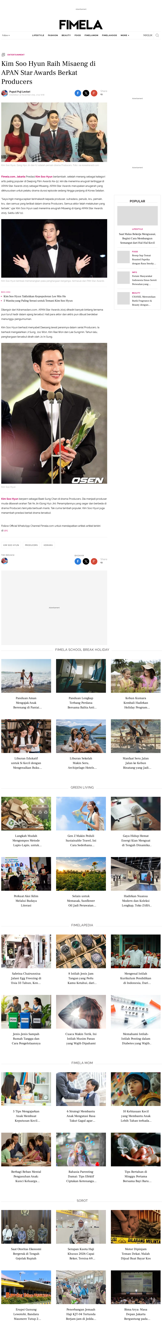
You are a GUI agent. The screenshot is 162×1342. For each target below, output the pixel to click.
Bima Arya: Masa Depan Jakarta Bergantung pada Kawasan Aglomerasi (136, 1314)
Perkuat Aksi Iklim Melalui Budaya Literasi (26, 900)
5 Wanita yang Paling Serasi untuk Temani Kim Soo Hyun (38, 301)
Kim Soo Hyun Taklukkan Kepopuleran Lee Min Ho (35, 296)
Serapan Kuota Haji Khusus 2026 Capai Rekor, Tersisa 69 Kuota (81, 1253)
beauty (66, 35)
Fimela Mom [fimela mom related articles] (82, 1063)
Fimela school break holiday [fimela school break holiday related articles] (82, 649)
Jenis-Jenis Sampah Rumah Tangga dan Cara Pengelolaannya (26, 1038)
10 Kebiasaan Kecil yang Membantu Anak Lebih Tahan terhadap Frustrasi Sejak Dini (136, 1115)
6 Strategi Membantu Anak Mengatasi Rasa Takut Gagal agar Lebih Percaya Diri (81, 1115)
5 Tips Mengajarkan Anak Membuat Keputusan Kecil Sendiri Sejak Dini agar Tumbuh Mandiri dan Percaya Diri (26, 1115)
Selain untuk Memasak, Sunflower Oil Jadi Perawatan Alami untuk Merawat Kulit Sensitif (81, 900)
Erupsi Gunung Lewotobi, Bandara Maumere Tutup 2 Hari (26, 1314)
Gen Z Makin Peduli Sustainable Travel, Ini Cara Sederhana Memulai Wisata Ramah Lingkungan (81, 840)
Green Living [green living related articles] (82, 787)
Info (134, 272)
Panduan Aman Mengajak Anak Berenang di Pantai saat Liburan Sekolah (26, 702)
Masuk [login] (147, 35)
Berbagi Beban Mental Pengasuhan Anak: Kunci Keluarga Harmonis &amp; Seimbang (26, 1176)
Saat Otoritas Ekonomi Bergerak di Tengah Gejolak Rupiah (26, 1253)
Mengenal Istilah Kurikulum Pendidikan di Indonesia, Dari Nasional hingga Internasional (135, 978)
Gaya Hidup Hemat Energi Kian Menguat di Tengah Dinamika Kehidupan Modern (135, 840)
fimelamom (91, 35)
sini (5, 530)
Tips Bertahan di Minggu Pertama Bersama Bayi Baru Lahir (136, 1176)
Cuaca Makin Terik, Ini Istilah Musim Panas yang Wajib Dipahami (81, 1038)
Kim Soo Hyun (44, 176)
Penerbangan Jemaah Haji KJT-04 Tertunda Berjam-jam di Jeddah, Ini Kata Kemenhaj (81, 1314)
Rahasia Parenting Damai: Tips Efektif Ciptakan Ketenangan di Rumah (81, 1176)
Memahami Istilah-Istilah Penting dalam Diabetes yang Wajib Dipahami (135, 1038)
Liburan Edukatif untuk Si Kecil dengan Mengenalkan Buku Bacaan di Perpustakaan (26, 762)
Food (135, 252)
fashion (53, 35)
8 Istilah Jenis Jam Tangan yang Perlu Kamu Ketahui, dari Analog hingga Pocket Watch (81, 978)
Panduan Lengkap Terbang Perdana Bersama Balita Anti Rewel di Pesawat (81, 702)
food (78, 35)
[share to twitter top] (86, 93)
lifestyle (38, 35)
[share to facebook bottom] (78, 561)
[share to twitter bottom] (86, 561)
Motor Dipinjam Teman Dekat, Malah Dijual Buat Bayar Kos (136, 1253)
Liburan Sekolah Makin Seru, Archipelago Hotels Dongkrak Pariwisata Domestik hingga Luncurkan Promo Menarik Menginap (81, 762)
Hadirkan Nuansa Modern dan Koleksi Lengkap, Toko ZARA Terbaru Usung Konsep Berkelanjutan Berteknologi (136, 900)
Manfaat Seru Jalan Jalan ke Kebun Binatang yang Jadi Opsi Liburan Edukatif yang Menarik (136, 762)
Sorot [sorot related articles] (82, 1200)
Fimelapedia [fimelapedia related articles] (82, 925)
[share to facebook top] (78, 93)
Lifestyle (137, 229)
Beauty (136, 293)
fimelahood (109, 35)
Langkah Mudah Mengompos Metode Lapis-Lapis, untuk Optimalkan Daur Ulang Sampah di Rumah (26, 840)
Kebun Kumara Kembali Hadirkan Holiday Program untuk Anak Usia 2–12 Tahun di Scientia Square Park (135, 702)
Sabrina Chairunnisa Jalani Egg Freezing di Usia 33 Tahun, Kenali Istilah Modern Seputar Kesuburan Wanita (26, 978)
